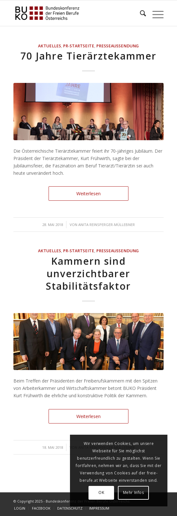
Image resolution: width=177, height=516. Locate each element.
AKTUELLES (49, 46)
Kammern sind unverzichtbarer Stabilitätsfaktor (88, 273)
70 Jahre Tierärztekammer (88, 55)
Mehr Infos (133, 492)
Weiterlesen (88, 193)
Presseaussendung (117, 46)
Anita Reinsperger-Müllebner (106, 224)
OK (101, 492)
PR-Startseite (78, 46)
